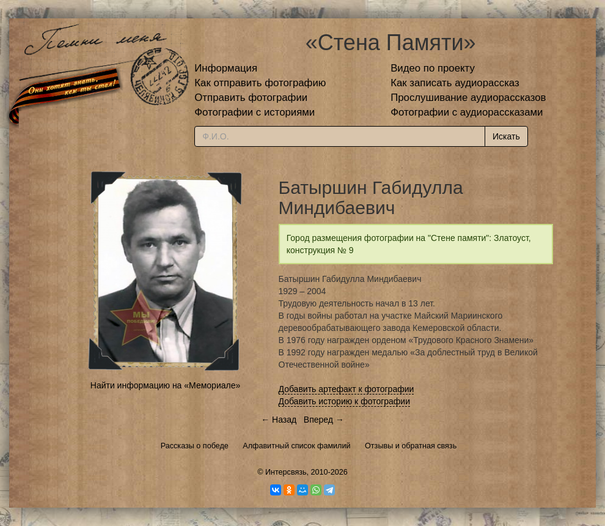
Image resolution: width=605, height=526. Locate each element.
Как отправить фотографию (260, 83)
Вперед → (324, 419)
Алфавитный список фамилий (296, 446)
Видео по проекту (433, 68)
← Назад (278, 419)
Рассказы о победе (195, 446)
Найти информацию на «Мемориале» (165, 385)
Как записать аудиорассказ (455, 83)
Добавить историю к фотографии (345, 401)
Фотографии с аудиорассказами (467, 112)
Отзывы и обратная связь (411, 446)
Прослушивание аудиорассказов (468, 97)
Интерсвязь (286, 472)
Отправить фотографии (250, 97)
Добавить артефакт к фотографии (346, 389)
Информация (225, 68)
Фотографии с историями (254, 112)
